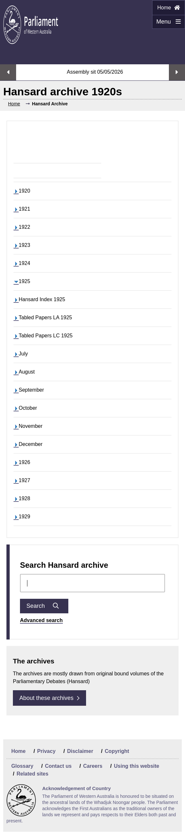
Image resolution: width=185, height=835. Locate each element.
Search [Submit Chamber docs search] (44, 606)
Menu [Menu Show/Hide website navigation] (166, 23)
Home (168, 7)
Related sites (32, 774)
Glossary (22, 766)
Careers (92, 766)
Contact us (58, 766)
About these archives (49, 698)
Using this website (136, 766)
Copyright (117, 751)
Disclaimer (80, 751)
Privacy (46, 751)
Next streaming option (177, 72)
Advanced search (41, 620)
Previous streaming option (8, 72)
